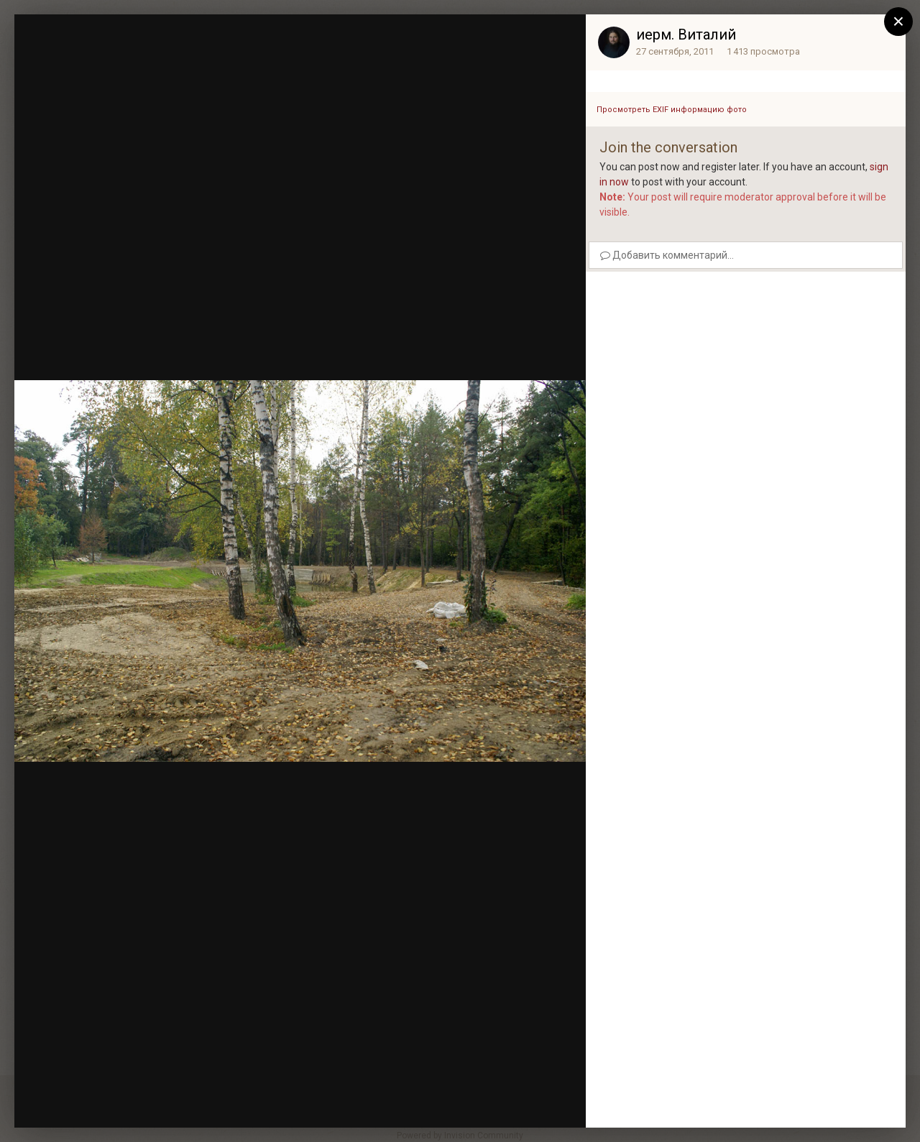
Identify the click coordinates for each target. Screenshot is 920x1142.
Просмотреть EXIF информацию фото (672, 109)
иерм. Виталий (686, 34)
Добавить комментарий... (667, 255)
